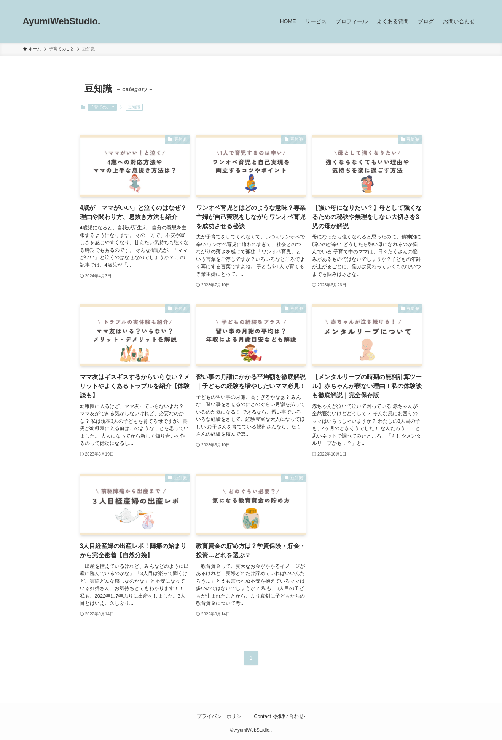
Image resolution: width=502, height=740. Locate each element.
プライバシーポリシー (221, 716)
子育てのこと (102, 107)
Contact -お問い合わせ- (279, 716)
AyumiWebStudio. (61, 21)
